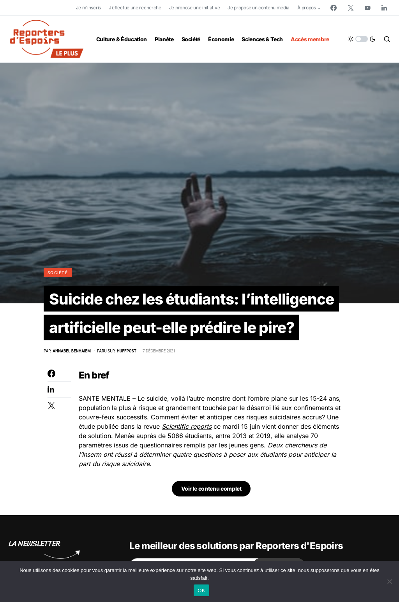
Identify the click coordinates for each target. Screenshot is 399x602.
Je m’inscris (88, 8)
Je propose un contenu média (259, 8)
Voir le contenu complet (211, 491)
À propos (306, 8)
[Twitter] (350, 8)
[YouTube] (367, 8)
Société (58, 272)
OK (201, 590)
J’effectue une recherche (135, 8)
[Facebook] (333, 8)
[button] (362, 39)
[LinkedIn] (384, 8)
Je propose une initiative (194, 8)
